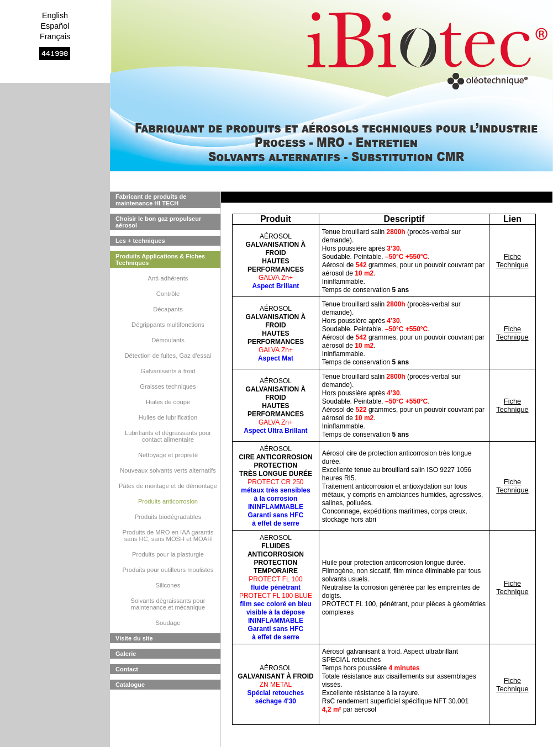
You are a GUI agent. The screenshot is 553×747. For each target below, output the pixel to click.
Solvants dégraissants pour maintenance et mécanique (168, 604)
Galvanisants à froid (168, 371)
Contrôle (168, 293)
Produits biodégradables (168, 516)
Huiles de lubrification (168, 417)
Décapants (168, 309)
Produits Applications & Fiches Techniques (160, 259)
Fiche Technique (512, 260)
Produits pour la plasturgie (168, 554)
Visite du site (134, 638)
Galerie (125, 653)
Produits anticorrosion (168, 501)
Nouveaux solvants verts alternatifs (168, 470)
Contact (126, 669)
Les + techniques (140, 240)
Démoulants (168, 340)
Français (55, 36)
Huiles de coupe (168, 402)
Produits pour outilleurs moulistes (168, 569)
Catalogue (130, 684)
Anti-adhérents (168, 278)
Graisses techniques (168, 386)
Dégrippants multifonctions (167, 324)
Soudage (168, 622)
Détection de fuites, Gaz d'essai (168, 355)
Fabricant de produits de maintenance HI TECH (150, 199)
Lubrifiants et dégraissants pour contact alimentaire (168, 436)
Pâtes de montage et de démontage (168, 486)
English (55, 15)
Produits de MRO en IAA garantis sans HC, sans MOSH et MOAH (168, 535)
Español (54, 26)
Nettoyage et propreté (168, 455)
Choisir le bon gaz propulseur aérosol (158, 222)
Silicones (168, 585)
